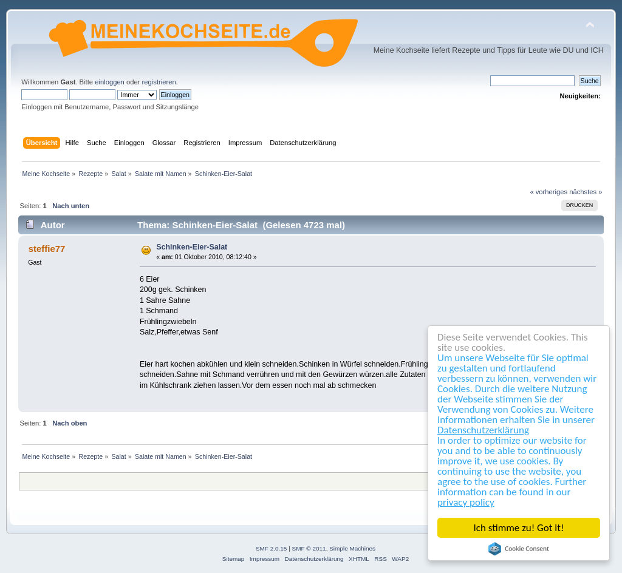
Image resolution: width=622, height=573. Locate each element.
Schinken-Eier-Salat (191, 247)
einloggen (110, 82)
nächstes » (585, 191)
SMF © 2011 (309, 548)
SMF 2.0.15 (271, 548)
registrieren (159, 82)
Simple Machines (352, 548)
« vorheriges (548, 191)
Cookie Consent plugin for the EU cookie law (518, 548)
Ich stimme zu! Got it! (519, 527)
